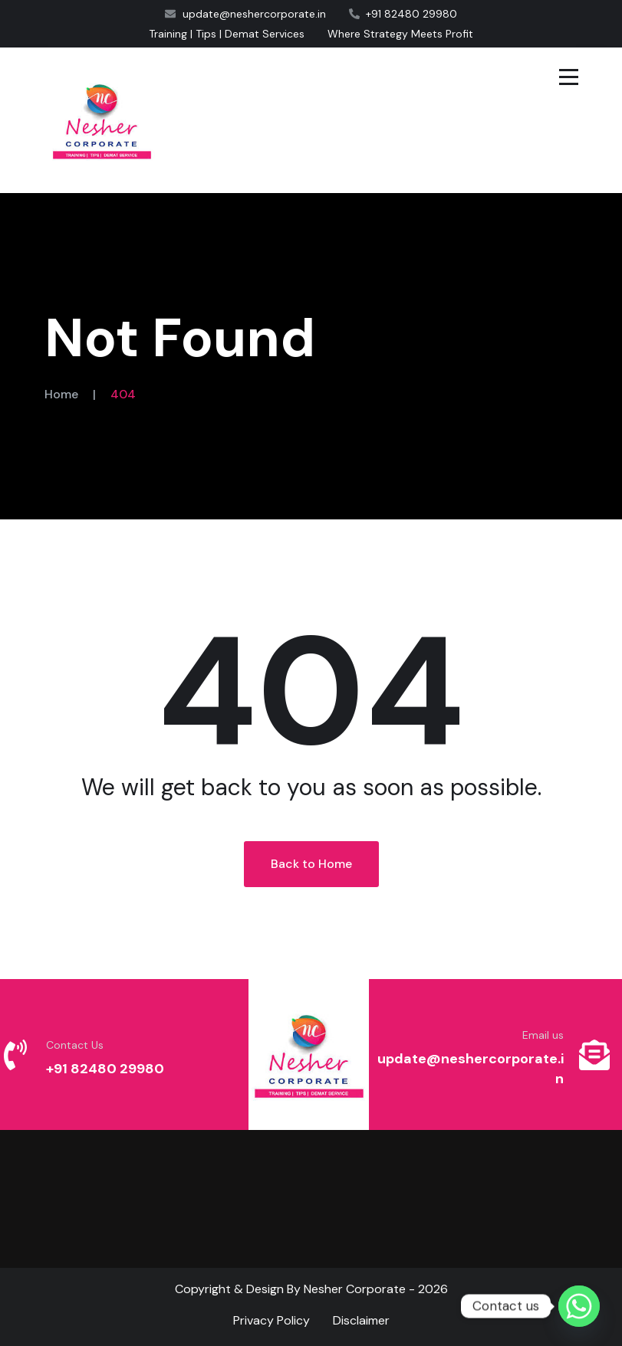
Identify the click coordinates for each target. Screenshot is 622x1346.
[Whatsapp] (579, 1306)
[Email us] (594, 1055)
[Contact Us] (15, 1055)
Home (61, 394)
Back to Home (311, 864)
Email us (543, 1035)
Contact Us (75, 1045)
